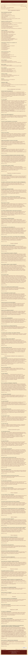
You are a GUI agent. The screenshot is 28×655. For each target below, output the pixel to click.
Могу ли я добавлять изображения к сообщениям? (8, 45)
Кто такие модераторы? (4, 53)
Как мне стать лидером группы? (5, 55)
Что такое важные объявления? (5, 46)
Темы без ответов (3, 8)
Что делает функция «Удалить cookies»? (6, 19)
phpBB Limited (3, 613)
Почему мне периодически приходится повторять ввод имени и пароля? (10, 18)
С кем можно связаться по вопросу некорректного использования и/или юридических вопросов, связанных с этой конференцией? (14, 85)
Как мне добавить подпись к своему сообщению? (7, 32)
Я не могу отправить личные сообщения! (6, 60)
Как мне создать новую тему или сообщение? (7, 31)
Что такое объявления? (4, 47)
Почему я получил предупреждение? (6, 37)
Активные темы (8, 8)
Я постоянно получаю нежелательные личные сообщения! (9, 61)
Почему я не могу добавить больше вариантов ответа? (8, 34)
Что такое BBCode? (3, 43)
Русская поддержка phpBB (14, 652)
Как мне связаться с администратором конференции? (8, 86)
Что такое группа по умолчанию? (5, 57)
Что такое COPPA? (3, 13)
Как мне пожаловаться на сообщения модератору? (8, 38)
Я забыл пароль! (3, 17)
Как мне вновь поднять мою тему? (5, 40)
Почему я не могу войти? (4, 16)
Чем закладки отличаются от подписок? (6, 74)
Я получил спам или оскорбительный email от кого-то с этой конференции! (11, 62)
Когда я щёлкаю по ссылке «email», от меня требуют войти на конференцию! (11, 28)
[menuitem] (5, 6)
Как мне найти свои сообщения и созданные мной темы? (8, 71)
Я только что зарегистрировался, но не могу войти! (8, 15)
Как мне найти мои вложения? (5, 80)
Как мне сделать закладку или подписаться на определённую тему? (10, 75)
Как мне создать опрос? (4, 33)
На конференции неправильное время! (6, 23)
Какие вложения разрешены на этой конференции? (8, 79)
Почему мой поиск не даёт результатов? (6, 69)
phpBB (20, 207)
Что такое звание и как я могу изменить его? (7, 27)
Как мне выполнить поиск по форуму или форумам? (8, 68)
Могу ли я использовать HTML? (5, 44)
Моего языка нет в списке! (4, 25)
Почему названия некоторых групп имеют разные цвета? (8, 56)
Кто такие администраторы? (5, 52)
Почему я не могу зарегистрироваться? (6, 14)
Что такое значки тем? (4, 49)
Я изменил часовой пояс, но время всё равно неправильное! (9, 24)
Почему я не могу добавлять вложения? (6, 36)
